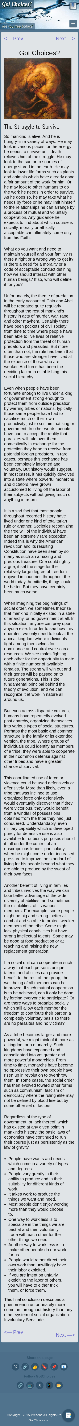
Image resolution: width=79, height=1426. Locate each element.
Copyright (13, 1415)
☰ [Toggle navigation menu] (73, 23)
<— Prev (13, 38)
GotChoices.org (39, 1420)
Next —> (65, 1335)
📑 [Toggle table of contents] (68, 1415)
